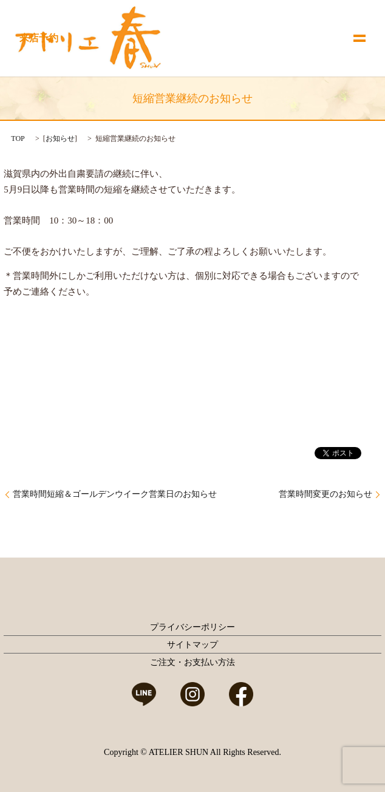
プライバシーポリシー (192, 627)
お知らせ (60, 138)
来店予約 (38, 38)
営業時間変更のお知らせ (325, 494)
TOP (17, 138)
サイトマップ (192, 644)
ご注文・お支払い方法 (192, 662)
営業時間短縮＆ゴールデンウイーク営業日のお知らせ (115, 494)
